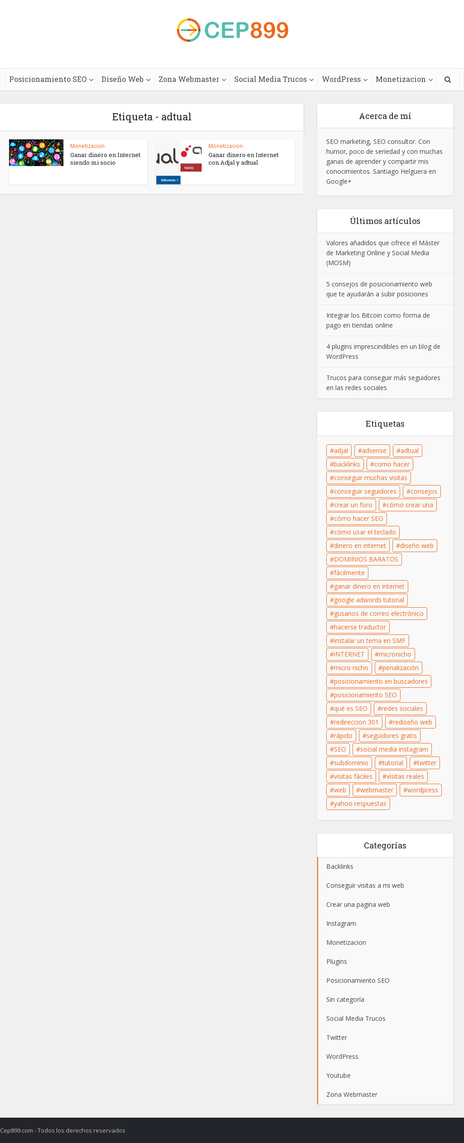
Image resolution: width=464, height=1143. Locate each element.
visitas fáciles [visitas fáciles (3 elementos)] (353, 776)
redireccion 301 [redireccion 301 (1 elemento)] (356, 722)
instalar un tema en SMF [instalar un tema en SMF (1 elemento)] (370, 640)
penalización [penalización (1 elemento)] (400, 667)
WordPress (341, 79)
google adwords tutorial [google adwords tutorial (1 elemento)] (369, 599)
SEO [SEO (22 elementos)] (340, 749)
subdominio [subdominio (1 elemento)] (351, 762)
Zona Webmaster (189, 79)
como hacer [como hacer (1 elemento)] (392, 464)
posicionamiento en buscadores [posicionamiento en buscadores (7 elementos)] (381, 681)
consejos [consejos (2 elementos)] (424, 491)
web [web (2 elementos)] (340, 790)
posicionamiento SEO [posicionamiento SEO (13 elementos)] (365, 695)
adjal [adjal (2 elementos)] (341, 450)
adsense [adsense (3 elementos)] (374, 450)
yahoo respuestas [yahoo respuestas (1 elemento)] (360, 803)
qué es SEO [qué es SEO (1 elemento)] (350, 708)
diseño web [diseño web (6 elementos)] (417, 545)
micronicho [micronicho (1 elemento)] (395, 654)
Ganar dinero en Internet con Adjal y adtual (243, 159)
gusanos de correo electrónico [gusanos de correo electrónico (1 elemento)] (379, 613)
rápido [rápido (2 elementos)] (343, 735)
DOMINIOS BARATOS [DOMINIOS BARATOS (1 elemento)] (366, 559)
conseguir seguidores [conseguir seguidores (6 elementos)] (365, 491)
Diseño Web (123, 79)
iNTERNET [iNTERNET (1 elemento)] (349, 654)
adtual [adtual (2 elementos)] (410, 450)
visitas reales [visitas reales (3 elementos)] (405, 776)
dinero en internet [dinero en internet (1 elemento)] (360, 545)
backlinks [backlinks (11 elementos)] (347, 464)
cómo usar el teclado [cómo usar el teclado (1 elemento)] (365, 532)
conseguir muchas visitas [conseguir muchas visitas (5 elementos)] (370, 477)
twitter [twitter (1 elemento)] (426, 762)
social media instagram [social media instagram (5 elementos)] (394, 749)
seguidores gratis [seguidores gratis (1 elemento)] (392, 735)
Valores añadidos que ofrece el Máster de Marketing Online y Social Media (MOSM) (383, 252)
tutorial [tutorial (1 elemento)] (392, 762)
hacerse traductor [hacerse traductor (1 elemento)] (360, 627)
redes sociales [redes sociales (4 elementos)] (402, 708)
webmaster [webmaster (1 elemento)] (376, 790)
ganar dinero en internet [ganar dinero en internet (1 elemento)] (369, 586)
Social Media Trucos (270, 79)
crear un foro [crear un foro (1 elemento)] (353, 504)
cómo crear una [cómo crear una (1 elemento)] (410, 504)
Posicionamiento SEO (48, 79)
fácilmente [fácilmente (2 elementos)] (349, 572)
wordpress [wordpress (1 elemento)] (422, 790)
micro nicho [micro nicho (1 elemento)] (351, 667)
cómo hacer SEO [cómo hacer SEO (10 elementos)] (358, 518)
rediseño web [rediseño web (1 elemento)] (412, 722)
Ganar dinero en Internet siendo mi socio (105, 159)
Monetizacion (401, 79)
